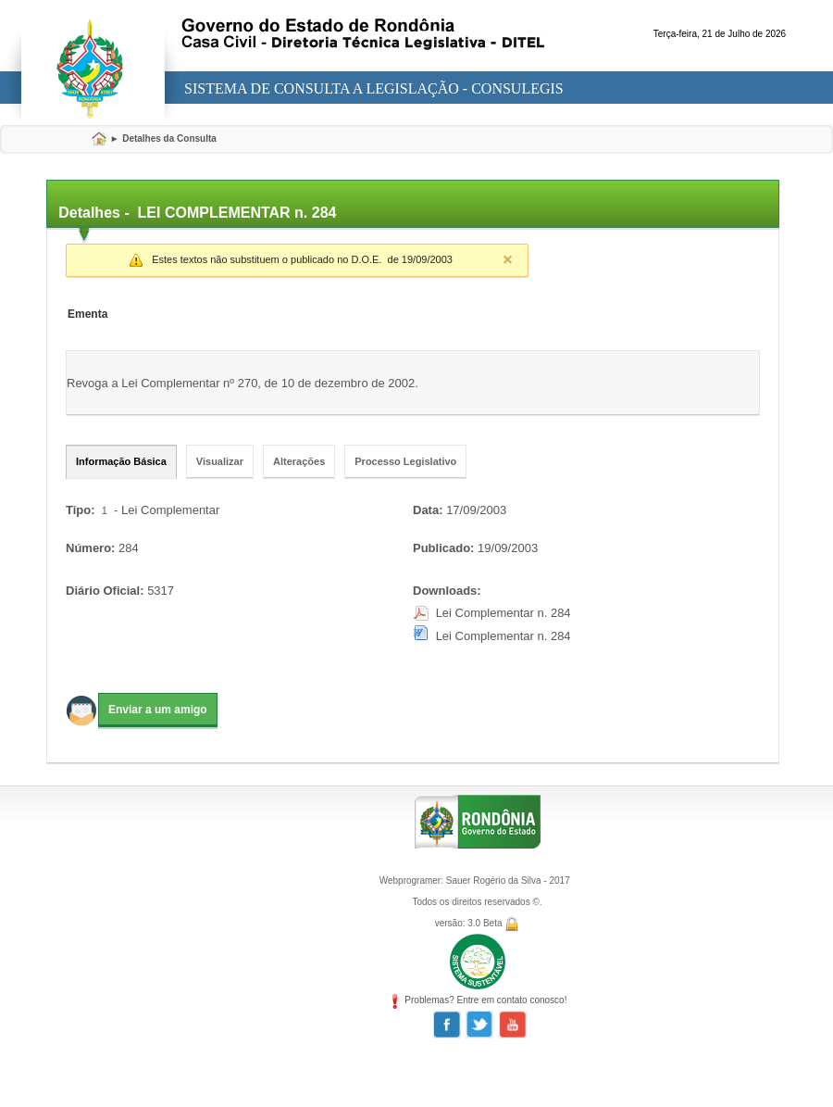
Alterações (299, 461)
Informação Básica (121, 461)
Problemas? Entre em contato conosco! (477, 1000)
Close (507, 259)
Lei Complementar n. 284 (503, 613)
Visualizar (219, 461)
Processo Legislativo (405, 461)
